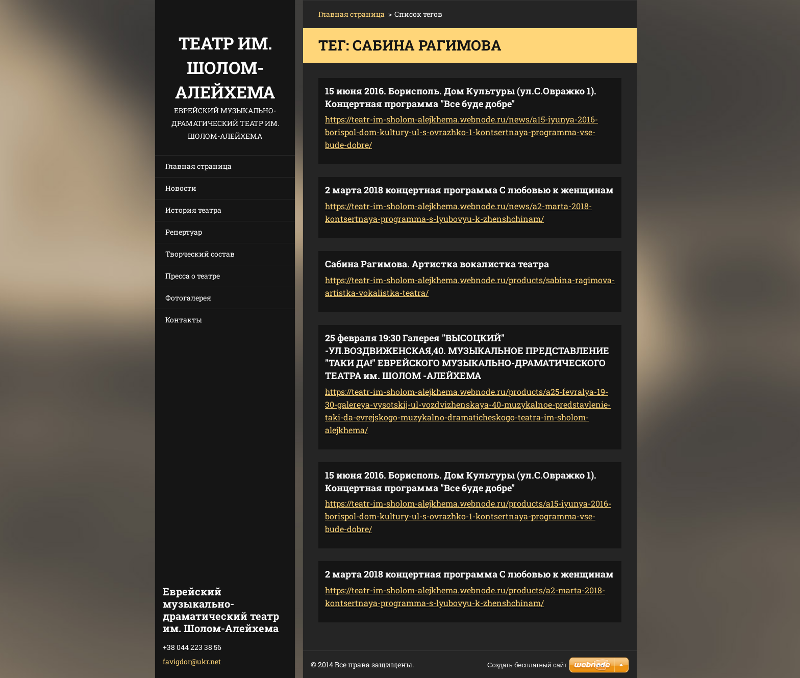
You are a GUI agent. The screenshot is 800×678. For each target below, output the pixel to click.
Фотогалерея (188, 298)
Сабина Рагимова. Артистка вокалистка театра (437, 264)
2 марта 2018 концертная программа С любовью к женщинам (469, 190)
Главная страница (198, 166)
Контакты (183, 319)
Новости (180, 188)
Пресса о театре (192, 276)
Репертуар (183, 232)
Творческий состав (200, 254)
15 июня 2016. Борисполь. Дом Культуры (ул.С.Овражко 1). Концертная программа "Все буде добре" (460, 97)
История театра (193, 210)
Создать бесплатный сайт (527, 665)
